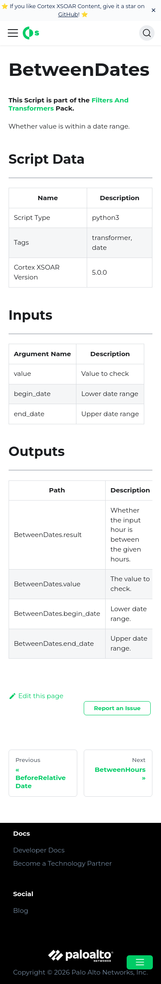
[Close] (153, 10)
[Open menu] (139, 962)
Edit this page (36, 696)
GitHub (68, 14)
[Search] (147, 33)
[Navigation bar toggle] (12, 33)
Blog (20, 910)
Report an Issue (117, 708)
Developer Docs (38, 850)
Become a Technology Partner (62, 863)
